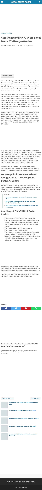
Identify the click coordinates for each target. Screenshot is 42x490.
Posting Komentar (28, 45)
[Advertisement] (21, 18)
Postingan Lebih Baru (7, 398)
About (8, 481)
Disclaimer (22, 481)
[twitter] (16, 308)
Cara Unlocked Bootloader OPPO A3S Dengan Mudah (22, 410)
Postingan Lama (35, 398)
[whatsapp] (36, 308)
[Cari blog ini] (40, 2)
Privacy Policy (14, 481)
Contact (33, 481)
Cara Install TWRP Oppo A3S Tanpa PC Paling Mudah (22, 426)
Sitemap (28, 481)
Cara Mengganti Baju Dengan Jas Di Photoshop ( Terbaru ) (24, 418)
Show (10, 75)
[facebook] (6, 308)
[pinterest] (26, 308)
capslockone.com (21, 2)
